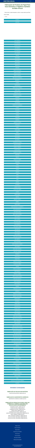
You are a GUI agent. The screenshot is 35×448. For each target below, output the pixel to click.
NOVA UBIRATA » (17, 239)
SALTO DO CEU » (17, 311)
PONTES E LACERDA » (17, 273)
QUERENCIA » (17, 291)
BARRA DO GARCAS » (17, 75)
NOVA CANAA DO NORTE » (17, 214)
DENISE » (17, 132)
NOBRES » (17, 201)
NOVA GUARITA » (17, 216)
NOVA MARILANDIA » (17, 221)
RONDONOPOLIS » (17, 306)
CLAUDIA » (17, 107)
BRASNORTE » (17, 80)
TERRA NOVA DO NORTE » (17, 363)
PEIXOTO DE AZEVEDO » (17, 261)
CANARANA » (17, 97)
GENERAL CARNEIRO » (17, 147)
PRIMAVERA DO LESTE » (17, 288)
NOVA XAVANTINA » (17, 241)
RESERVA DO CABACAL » (17, 293)
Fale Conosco (17, 433)
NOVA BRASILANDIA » (17, 211)
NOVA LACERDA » (17, 219)
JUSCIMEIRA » (17, 184)
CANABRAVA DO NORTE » (17, 95)
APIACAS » (17, 55)
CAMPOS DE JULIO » (17, 92)
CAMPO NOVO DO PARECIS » (17, 87)
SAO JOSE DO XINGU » (17, 338)
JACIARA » (17, 169)
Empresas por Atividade (17, 431)
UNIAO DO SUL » (17, 370)
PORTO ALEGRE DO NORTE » (17, 276)
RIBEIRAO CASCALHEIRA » (17, 296)
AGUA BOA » (17, 22)
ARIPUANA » (17, 67)
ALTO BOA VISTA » (17, 45)
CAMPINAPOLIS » (17, 85)
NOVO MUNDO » (17, 246)
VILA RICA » (17, 383)
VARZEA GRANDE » (17, 375)
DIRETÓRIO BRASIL (9, 1)
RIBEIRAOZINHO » (17, 298)
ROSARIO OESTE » (17, 308)
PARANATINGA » (17, 256)
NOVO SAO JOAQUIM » (17, 251)
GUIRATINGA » (17, 154)
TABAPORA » (17, 355)
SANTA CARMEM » (17, 313)
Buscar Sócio (17, 429)
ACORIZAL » (17, 19)
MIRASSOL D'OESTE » (17, 199)
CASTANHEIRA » (17, 102)
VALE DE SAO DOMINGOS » (17, 373)
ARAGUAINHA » (17, 60)
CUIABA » (17, 127)
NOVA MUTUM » (17, 229)
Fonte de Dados (17, 435)
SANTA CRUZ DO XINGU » (17, 316)
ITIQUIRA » (17, 167)
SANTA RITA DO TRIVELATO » (17, 318)
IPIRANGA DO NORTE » (17, 159)
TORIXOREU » (17, 368)
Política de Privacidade (17, 439)
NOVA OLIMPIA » (17, 234)
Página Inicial (17, 425)
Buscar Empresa (17, 427)
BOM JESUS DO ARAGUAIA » (17, 77)
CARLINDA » (17, 100)
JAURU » (17, 174)
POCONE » (17, 266)
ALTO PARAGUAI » (17, 50)
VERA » (17, 378)
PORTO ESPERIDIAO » (17, 281)
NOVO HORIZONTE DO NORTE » (17, 244)
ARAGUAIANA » (17, 57)
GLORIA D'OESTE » (17, 149)
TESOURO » (17, 365)
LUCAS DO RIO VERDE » (17, 189)
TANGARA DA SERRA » (17, 358)
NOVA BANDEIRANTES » (17, 209)
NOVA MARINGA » (17, 224)
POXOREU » (17, 286)
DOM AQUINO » (17, 137)
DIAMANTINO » (17, 134)
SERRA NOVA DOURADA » (17, 348)
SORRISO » (17, 353)
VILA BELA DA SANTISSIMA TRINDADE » (17, 380)
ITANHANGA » (17, 162)
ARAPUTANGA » (17, 62)
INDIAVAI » (17, 157)
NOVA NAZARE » (17, 231)
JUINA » (17, 179)
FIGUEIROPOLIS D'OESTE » (17, 142)
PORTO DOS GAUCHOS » (17, 278)
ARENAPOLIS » (17, 65)
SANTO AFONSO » (18, 323)
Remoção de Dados (17, 437)
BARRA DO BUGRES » (17, 72)
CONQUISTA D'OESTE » (17, 122)
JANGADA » (17, 172)
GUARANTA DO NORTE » (17, 152)
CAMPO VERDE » (17, 90)
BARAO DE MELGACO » (17, 70)
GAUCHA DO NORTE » (17, 144)
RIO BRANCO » (17, 301)
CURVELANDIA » (17, 129)
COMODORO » (17, 117)
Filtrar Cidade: (6, 14)
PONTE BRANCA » (18, 271)
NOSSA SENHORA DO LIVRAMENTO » (17, 206)
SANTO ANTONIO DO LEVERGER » (17, 328)
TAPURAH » (17, 360)
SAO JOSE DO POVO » (17, 333)
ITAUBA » (17, 164)
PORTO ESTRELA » (17, 283)
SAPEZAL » (17, 345)
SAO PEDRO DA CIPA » (17, 343)
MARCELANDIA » (17, 194)
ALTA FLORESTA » (17, 40)
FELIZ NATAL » (17, 139)
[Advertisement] (17, 31)
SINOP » (17, 350)
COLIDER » (17, 112)
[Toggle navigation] (30, 1)
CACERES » (17, 82)
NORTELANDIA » (17, 204)
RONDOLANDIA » (17, 303)
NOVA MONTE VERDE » (17, 226)
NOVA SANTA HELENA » (17, 236)
